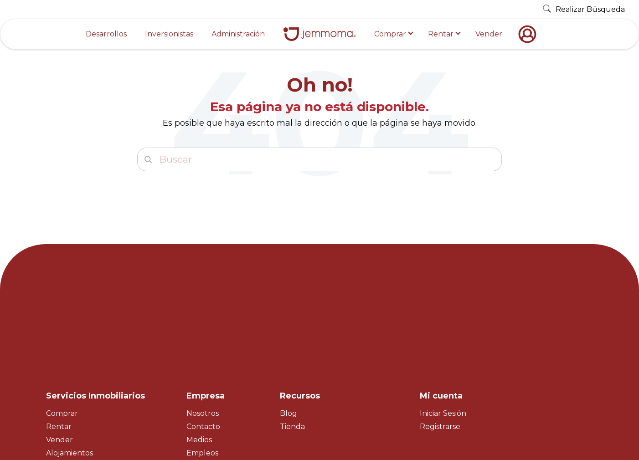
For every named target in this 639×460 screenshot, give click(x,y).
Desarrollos (106, 34)
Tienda (292, 346)
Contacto (203, 346)
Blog (288, 333)
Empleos (202, 373)
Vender (488, 34)
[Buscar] (319, 159)
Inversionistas (169, 34)
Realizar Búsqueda (583, 9)
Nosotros (202, 333)
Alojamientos (69, 373)
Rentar (440, 34)
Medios (199, 360)
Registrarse (440, 346)
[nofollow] (529, 34)
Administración (238, 34)
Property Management (88, 399)
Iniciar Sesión (443, 333)
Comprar (390, 34)
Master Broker (72, 386)
